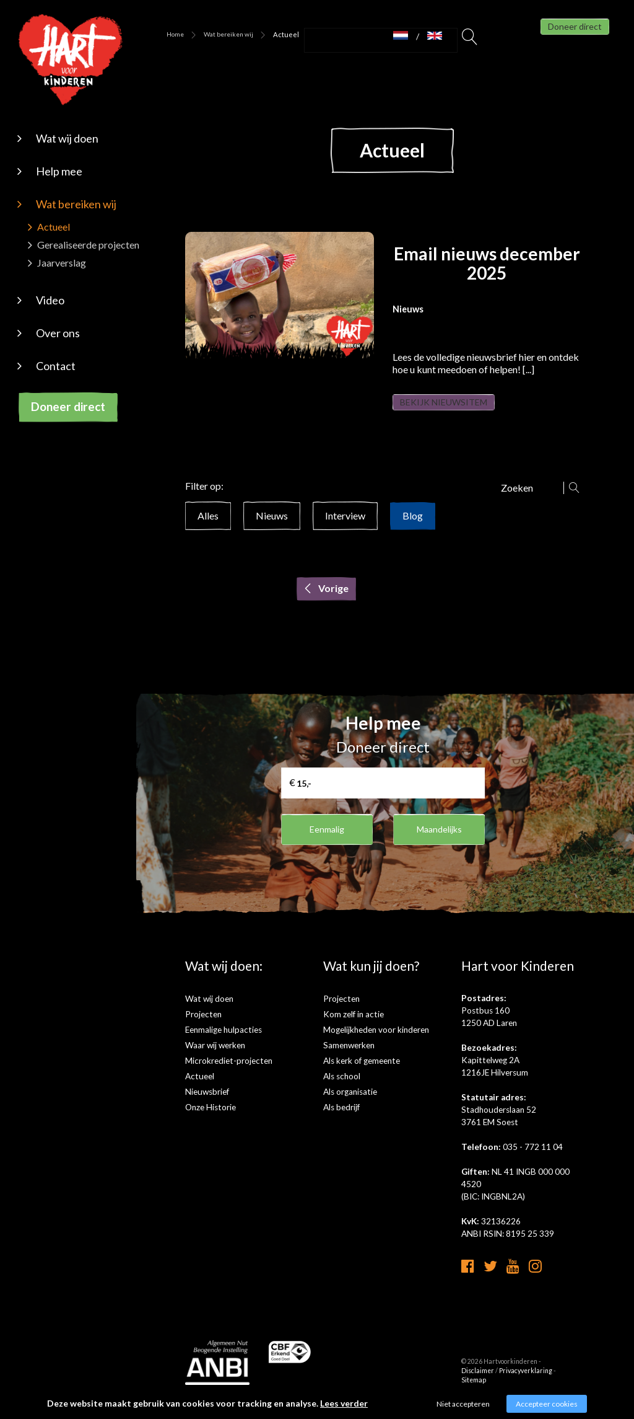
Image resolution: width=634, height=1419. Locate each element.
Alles (208, 528)
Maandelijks (439, 841)
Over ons (58, 333)
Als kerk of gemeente (361, 1073)
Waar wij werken (215, 1058)
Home (175, 34)
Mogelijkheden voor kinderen (376, 1042)
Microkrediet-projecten (228, 1073)
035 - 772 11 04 (533, 1159)
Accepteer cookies (547, 1403)
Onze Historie (210, 1120)
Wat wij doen (67, 138)
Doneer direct (68, 406)
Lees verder (344, 1403)
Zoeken (470, 40)
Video (50, 300)
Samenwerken (349, 1058)
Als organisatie (350, 1104)
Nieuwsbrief (207, 1104)
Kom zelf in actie (353, 1027)
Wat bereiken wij (76, 204)
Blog (412, 528)
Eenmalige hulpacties (223, 1042)
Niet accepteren (463, 1403)
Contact (56, 366)
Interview (345, 528)
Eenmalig (327, 841)
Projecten (203, 1027)
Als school (341, 1089)
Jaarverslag (61, 262)
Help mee (59, 171)
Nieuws (272, 528)
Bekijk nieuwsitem (460, 408)
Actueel (53, 226)
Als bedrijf (341, 1120)
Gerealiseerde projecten (88, 244)
